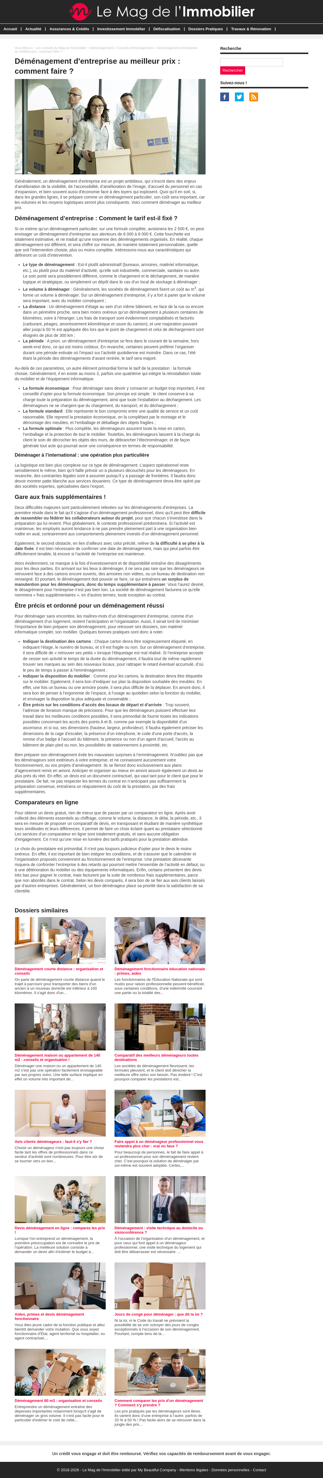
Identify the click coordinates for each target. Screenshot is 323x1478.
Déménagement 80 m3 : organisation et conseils (58, 1400)
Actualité (33, 29)
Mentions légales (193, 1470)
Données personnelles (230, 1470)
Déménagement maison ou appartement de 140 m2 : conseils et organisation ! (57, 1057)
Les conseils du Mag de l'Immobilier (61, 48)
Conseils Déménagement (135, 48)
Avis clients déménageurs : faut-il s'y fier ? (53, 1141)
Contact (259, 1470)
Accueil (10, 29)
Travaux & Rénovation (251, 29)
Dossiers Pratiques (206, 29)
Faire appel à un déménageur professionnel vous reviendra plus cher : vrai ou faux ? (159, 1143)
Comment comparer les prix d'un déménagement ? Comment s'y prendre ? (159, 1402)
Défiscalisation (166, 29)
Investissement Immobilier (121, 29)
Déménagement (101, 48)
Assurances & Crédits (69, 29)
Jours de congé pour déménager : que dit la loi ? (159, 1314)
